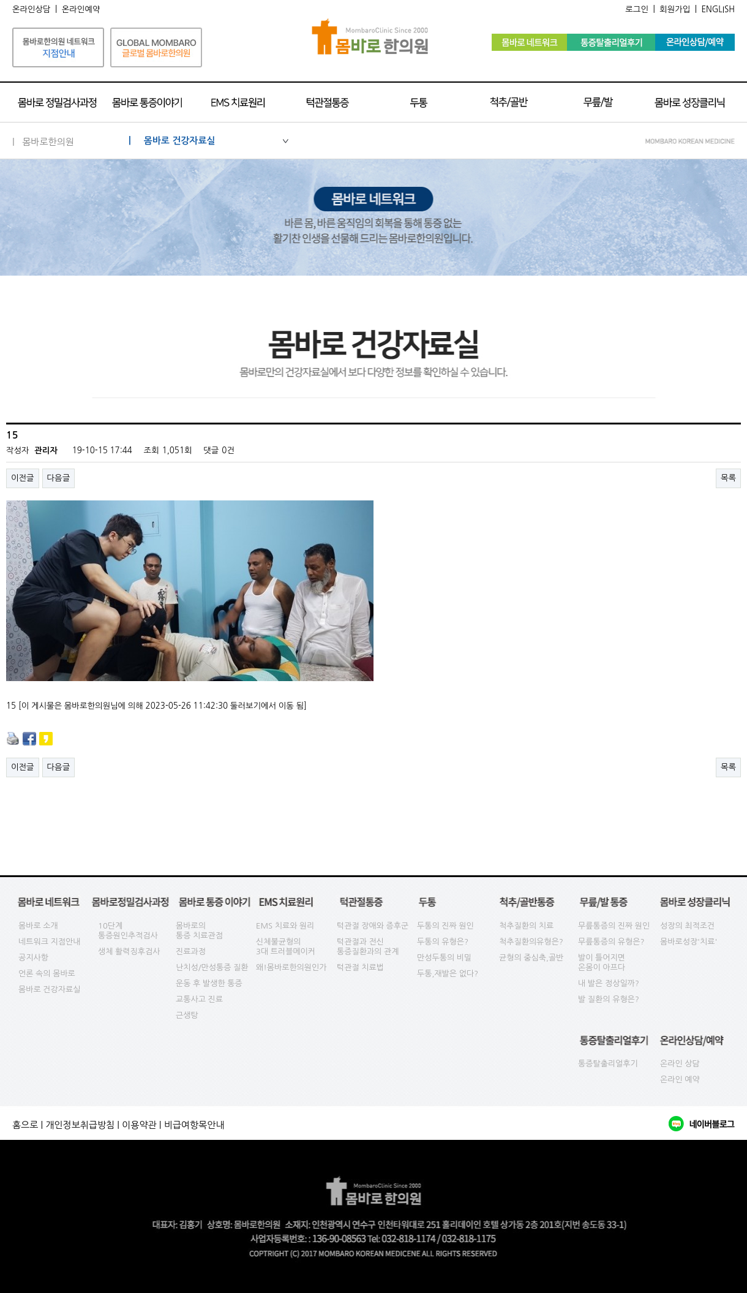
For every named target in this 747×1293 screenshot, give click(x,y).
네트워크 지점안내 (49, 942)
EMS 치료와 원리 (285, 926)
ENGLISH (718, 9)
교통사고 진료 (199, 999)
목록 (728, 478)
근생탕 (187, 1015)
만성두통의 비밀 (444, 958)
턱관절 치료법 (360, 967)
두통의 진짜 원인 (445, 926)
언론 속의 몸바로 (46, 974)
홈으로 (25, 1124)
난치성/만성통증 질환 (212, 967)
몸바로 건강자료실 (49, 989)
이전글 (22, 478)
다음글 (58, 478)
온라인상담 (31, 9)
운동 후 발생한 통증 (209, 983)
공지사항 (33, 958)
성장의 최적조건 (687, 926)
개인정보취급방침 (79, 1124)
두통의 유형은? (442, 942)
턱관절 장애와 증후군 (372, 926)
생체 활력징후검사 (129, 952)
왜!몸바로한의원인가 (291, 967)
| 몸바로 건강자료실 (208, 140)
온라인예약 (81, 9)
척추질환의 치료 (526, 926)
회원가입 (674, 9)
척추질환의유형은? (531, 942)
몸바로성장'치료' (688, 942)
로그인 (636, 9)
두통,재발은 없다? (447, 974)
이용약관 (139, 1124)
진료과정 (191, 952)
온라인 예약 (680, 1080)
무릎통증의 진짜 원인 (614, 926)
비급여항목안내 (194, 1124)
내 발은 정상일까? (608, 983)
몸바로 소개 (38, 926)
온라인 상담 (680, 1064)
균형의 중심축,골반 (531, 958)
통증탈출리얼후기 (608, 1064)
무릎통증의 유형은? (611, 942)
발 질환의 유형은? (608, 999)
